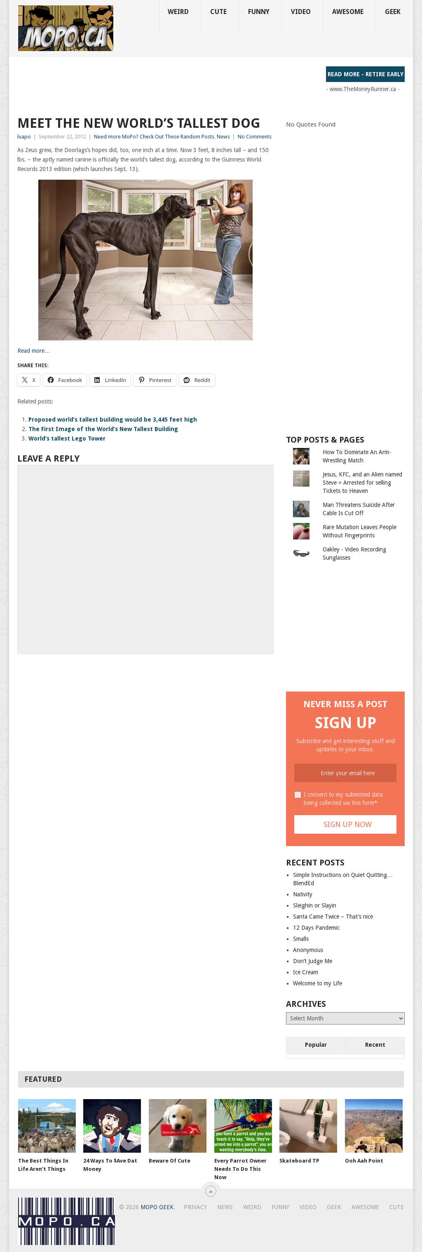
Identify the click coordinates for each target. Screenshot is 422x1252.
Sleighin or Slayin (314, 905)
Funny (259, 12)
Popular (316, 1044)
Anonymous (308, 950)
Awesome (347, 12)
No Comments (255, 137)
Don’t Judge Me (312, 961)
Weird (178, 12)
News (223, 137)
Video (301, 12)
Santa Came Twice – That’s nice (333, 916)
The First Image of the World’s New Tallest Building (103, 429)
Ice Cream (305, 972)
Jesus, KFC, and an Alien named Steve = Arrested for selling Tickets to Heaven (362, 482)
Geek (393, 12)
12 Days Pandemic (316, 927)
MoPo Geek (157, 1207)
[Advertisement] (167, 84)
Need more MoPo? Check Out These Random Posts (154, 137)
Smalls (301, 938)
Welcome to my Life (317, 983)
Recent (375, 1044)
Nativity (302, 894)
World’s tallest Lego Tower (67, 438)
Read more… (33, 350)
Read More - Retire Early (365, 74)
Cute (218, 12)
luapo (24, 137)
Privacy (195, 1207)
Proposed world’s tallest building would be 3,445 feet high (112, 419)
